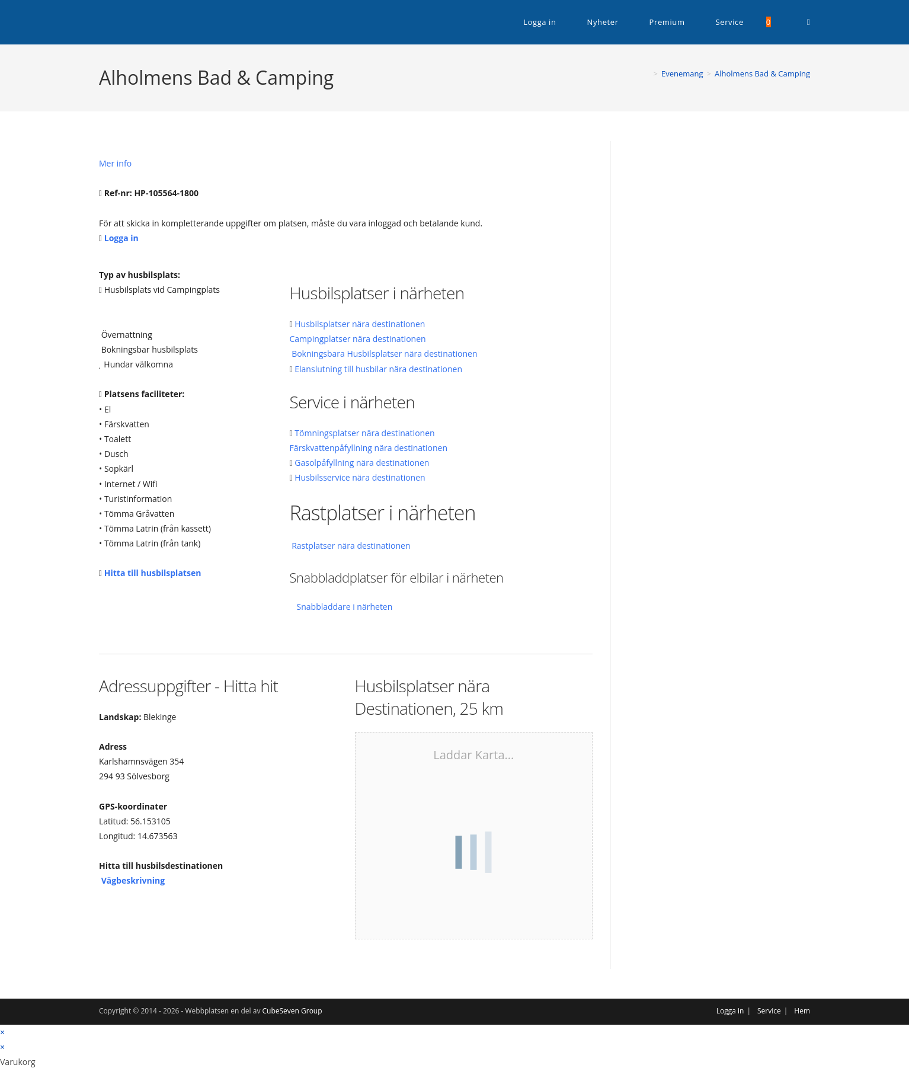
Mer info (115, 163)
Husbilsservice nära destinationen (360, 477)
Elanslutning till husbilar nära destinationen (378, 369)
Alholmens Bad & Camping (762, 73)
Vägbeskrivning (133, 880)
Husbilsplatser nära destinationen (360, 324)
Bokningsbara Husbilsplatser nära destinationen (384, 353)
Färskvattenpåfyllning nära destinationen (369, 447)
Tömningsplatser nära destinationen (364, 433)
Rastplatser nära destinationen (351, 545)
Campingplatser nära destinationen (358, 338)
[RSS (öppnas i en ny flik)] (808, 22)
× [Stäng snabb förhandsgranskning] (2, 1032)
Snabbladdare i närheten (345, 606)
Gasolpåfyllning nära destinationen (362, 462)
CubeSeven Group (292, 1011)
